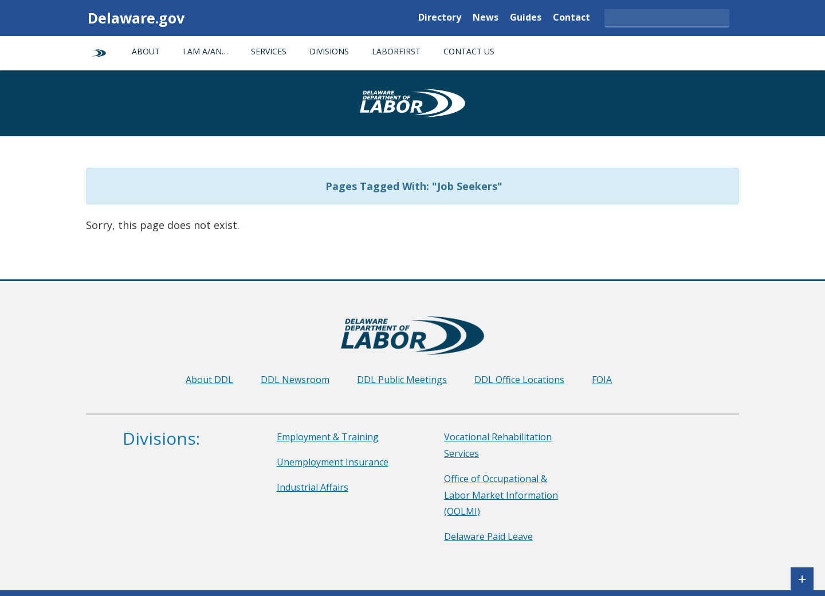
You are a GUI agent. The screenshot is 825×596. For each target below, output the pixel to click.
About (146, 51)
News (485, 18)
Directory (439, 18)
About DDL (209, 379)
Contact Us (468, 51)
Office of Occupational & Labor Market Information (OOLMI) (501, 495)
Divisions (329, 51)
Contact (571, 18)
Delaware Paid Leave (488, 536)
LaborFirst (396, 51)
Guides (525, 18)
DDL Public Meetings (402, 379)
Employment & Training (328, 437)
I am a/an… (205, 51)
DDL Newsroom (295, 379)
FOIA (602, 379)
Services (268, 51)
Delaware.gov (136, 17)
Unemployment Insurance (332, 462)
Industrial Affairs (312, 487)
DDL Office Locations (519, 379)
